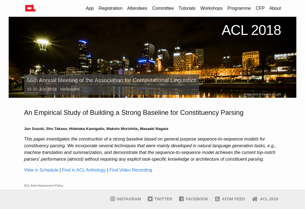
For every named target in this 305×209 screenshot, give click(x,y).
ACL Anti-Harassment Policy (43, 185)
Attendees (137, 8)
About (275, 8)
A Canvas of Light (270, 94)
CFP (260, 8)
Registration (110, 8)
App (90, 8)
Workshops (211, 8)
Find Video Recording (130, 170)
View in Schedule (41, 170)
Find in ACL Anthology (84, 170)
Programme (239, 8)
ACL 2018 (251, 30)
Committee (163, 8)
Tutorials (187, 8)
